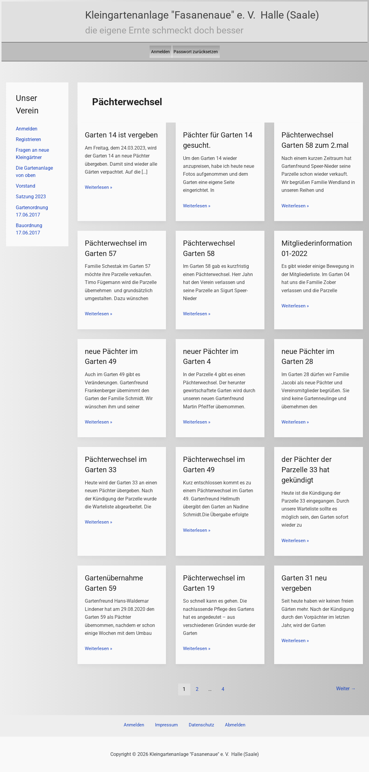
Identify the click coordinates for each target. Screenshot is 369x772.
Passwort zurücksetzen (196, 51)
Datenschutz (198, 725)
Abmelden (228, 725)
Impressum (169, 725)
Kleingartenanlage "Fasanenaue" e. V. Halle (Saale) (202, 15)
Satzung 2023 (31, 198)
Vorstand (25, 187)
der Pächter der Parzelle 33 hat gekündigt (308, 469)
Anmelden (160, 51)
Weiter (344, 689)
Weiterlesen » (99, 198)
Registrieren (28, 140)
